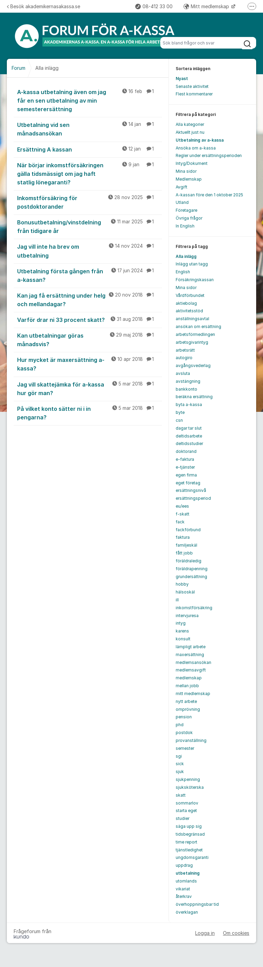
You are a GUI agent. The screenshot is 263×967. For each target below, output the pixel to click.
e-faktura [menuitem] (185, 459)
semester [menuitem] (185, 748)
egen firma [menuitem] (186, 475)
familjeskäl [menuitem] (186, 545)
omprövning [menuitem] (188, 709)
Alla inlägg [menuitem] (186, 256)
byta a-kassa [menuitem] (189, 404)
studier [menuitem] (182, 818)
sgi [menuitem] (179, 756)
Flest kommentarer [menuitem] (194, 93)
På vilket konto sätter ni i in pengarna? (89, 413)
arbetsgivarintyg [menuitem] (192, 342)
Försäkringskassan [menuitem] (195, 279)
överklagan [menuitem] (187, 912)
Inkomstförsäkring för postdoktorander (89, 202)
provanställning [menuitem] (191, 740)
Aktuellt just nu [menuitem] (190, 132)
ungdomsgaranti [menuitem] (192, 857)
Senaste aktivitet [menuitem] (192, 86)
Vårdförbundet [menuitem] (190, 295)
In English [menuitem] (185, 225)
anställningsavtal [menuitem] (192, 318)
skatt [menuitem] (181, 795)
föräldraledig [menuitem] (188, 560)
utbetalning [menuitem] (188, 873)
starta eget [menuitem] (186, 810)
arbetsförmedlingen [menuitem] (195, 334)
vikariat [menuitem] (183, 888)
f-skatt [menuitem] (182, 514)
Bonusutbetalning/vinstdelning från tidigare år (89, 226)
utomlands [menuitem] (186, 881)
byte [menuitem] (180, 412)
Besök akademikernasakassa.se (43, 6)
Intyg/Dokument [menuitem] (192, 163)
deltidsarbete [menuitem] (189, 436)
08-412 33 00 (154, 6)
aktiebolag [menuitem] (186, 303)
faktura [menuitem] (183, 537)
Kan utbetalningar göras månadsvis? (89, 339)
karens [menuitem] (182, 630)
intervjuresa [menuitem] (187, 615)
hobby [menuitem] (182, 584)
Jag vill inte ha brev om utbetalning (89, 251)
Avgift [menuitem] (181, 187)
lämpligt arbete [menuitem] (190, 646)
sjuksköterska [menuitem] (190, 787)
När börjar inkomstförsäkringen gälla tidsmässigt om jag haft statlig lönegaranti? (89, 173)
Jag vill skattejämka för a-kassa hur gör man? (89, 388)
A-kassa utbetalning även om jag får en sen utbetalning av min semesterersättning (89, 100)
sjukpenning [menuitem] (188, 779)
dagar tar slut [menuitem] (189, 428)
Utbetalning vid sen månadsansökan (89, 129)
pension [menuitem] (184, 716)
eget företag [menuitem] (188, 482)
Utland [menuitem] (182, 202)
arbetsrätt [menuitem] (185, 350)
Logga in (205, 933)
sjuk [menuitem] (180, 771)
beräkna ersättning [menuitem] (194, 396)
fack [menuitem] (180, 521)
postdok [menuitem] (184, 732)
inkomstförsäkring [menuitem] (194, 607)
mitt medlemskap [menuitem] (193, 693)
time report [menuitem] (186, 842)
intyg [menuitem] (181, 623)
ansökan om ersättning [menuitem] (198, 326)
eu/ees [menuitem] (182, 506)
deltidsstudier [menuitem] (189, 443)
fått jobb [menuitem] (184, 553)
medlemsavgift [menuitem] (191, 669)
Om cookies (236, 933)
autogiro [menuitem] (184, 357)
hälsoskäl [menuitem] (185, 591)
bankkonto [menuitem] (186, 389)
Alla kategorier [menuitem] (190, 124)
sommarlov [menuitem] (187, 803)
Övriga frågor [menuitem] (189, 218)
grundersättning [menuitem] (191, 576)
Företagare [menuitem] (186, 210)
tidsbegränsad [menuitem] (190, 834)
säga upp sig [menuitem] (189, 826)
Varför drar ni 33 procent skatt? (89, 319)
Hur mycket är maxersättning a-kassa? (89, 364)
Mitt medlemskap (207, 6)
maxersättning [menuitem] (190, 654)
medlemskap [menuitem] (189, 677)
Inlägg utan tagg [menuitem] (192, 263)
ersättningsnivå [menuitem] (191, 490)
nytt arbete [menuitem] (186, 701)
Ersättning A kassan (89, 149)
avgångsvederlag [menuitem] (193, 365)
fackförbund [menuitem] (188, 529)
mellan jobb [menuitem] (187, 685)
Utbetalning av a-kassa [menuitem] (200, 140)
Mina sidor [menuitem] (186, 171)
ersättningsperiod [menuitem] (193, 498)
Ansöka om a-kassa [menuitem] (196, 148)
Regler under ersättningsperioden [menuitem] (209, 155)
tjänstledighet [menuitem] (189, 849)
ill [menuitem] (177, 599)
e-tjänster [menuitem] (185, 467)
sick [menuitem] (180, 763)
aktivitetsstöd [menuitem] (189, 310)
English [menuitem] (183, 271)
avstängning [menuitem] (188, 381)
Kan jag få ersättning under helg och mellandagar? (89, 299)
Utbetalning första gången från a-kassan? (89, 275)
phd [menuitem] (180, 724)
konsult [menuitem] (183, 638)
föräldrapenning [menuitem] (192, 568)
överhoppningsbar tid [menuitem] (197, 904)
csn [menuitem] (179, 420)
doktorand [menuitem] (186, 451)
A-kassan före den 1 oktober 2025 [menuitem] (209, 194)
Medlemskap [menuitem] (189, 179)
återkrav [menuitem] (184, 896)
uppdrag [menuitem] (184, 865)
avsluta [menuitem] (183, 373)
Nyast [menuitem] (182, 78)
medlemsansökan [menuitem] (193, 662)
